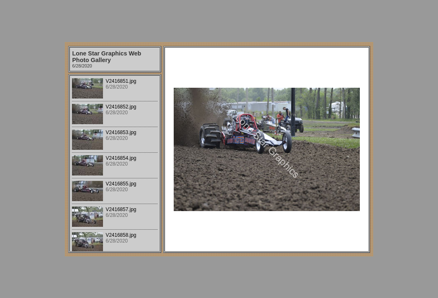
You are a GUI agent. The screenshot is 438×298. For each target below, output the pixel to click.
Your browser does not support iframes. (115, 163)
